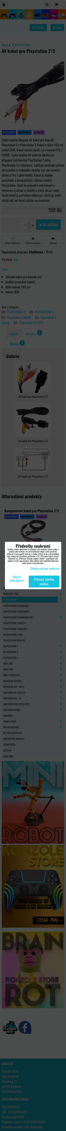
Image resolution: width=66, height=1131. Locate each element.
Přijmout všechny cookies (44, 581)
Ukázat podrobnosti (17, 578)
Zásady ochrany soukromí (44, 568)
